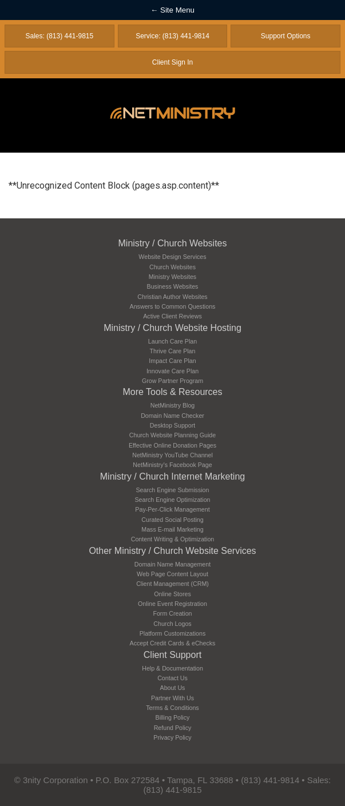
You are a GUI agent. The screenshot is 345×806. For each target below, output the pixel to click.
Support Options (286, 36)
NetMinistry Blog (172, 405)
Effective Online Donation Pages (172, 445)
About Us (172, 687)
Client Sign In (172, 62)
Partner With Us (172, 698)
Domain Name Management (172, 564)
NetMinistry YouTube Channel (172, 455)
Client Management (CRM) (172, 583)
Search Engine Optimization (172, 499)
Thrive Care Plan (173, 351)
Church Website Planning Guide (172, 435)
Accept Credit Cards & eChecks (173, 643)
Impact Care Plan (172, 360)
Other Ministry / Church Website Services (172, 551)
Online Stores (172, 593)
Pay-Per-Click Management (172, 509)
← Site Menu (172, 10)
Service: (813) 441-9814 (172, 36)
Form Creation (172, 613)
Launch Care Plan (172, 341)
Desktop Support (172, 425)
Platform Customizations (172, 633)
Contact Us (172, 678)
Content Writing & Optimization (173, 539)
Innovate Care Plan (172, 371)
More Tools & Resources (173, 392)
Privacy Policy (172, 737)
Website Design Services (172, 256)
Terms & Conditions (172, 707)
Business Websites (173, 286)
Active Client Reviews (172, 316)
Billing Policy (173, 717)
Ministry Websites (172, 276)
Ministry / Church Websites (172, 243)
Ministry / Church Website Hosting (172, 328)
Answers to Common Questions (173, 306)
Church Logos (172, 623)
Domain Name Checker (172, 415)
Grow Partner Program (172, 380)
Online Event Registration (172, 603)
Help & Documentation (172, 668)
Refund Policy (173, 727)
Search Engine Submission (172, 489)
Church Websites (172, 267)
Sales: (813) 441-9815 (59, 36)
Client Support (172, 655)
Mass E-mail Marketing (172, 529)
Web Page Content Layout (172, 573)
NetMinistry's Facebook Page (172, 464)
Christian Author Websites (172, 296)
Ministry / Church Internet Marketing (172, 476)
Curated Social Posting (172, 519)
